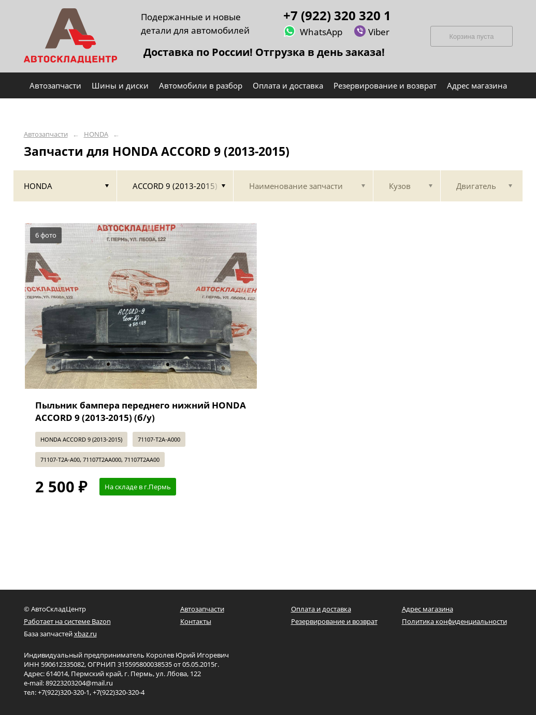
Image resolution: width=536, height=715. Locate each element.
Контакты (195, 621)
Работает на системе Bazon (67, 621)
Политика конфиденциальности (454, 621)
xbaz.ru (85, 633)
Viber (371, 31)
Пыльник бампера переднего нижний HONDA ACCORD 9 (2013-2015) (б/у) (140, 411)
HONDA (96, 134)
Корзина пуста (471, 36)
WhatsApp (312, 31)
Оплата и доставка (321, 609)
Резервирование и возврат (334, 621)
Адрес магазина (427, 609)
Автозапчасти (46, 134)
